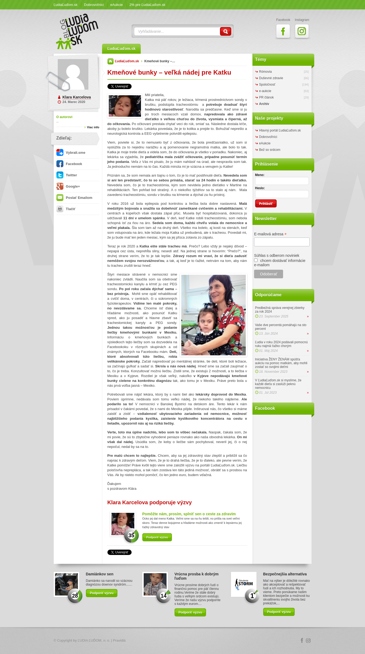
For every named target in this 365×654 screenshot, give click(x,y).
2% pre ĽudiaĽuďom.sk (147, 5)
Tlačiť (65, 209)
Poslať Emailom (74, 197)
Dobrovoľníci (94, 5)
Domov (110, 61)
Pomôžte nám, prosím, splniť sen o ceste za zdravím (189, 514)
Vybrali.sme (70, 152)
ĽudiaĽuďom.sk (66, 5)
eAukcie (116, 5)
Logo (182, 640)
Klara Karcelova (77, 97)
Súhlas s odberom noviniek (276, 255)
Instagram (308, 640)
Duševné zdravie (271, 78)
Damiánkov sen (100, 574)
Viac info (93, 127)
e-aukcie (265, 91)
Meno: (260, 175)
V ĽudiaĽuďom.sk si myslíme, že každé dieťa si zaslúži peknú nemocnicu (278, 384)
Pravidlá (119, 640)
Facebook (69, 163)
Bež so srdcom (269, 150)
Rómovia (265, 72)
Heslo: (260, 188)
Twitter (66, 175)
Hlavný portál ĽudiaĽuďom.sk (280, 130)
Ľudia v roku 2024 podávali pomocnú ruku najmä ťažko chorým (281, 344)
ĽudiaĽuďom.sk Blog (77, 31)
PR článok (266, 97)
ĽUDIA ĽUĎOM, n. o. (94, 640)
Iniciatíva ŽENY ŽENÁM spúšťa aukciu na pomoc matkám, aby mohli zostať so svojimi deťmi (281, 363)
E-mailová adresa (270, 234)
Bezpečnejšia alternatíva (285, 574)
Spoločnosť (267, 84)
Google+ (68, 186)
